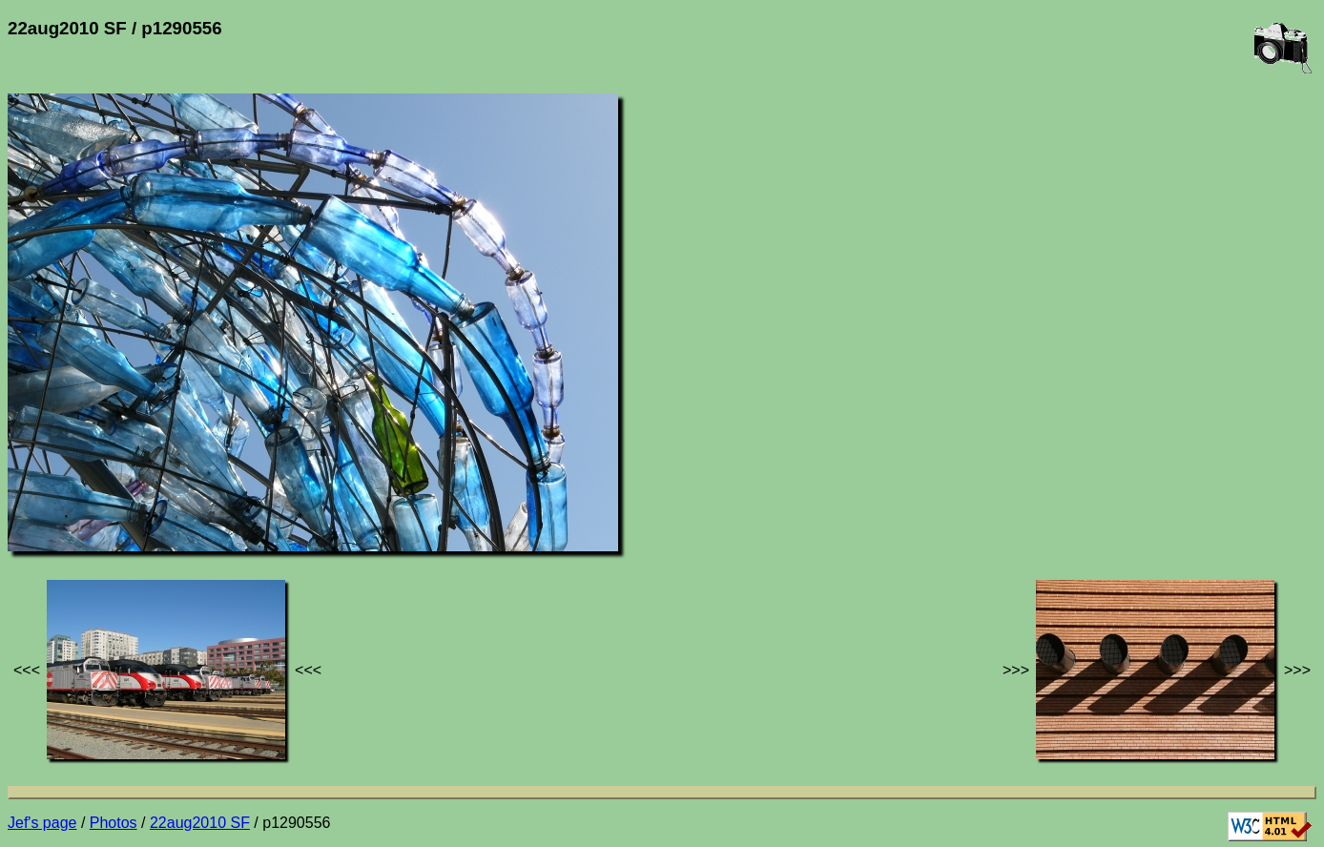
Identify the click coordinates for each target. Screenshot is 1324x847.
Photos (113, 823)
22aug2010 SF (200, 823)
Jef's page (42, 823)
